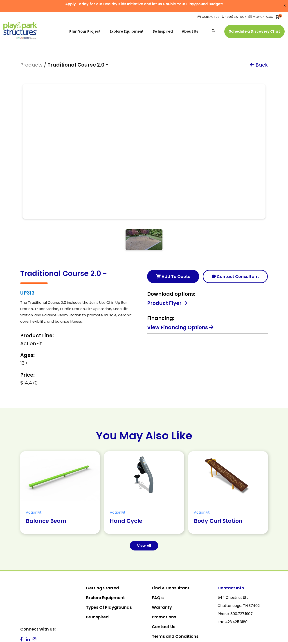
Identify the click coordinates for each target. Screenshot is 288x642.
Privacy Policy (166, 606)
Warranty (162, 567)
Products (31, 64)
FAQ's (158, 558)
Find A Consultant (170, 548)
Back (259, 64)
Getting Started (102, 548)
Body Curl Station (218, 481)
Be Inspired (97, 577)
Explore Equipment (105, 558)
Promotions (164, 577)
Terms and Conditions (175, 596)
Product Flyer (167, 263)
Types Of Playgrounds (109, 567)
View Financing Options (180, 287)
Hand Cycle (126, 481)
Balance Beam (46, 481)
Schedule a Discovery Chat (254, 31)
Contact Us (163, 587)
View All (144, 505)
